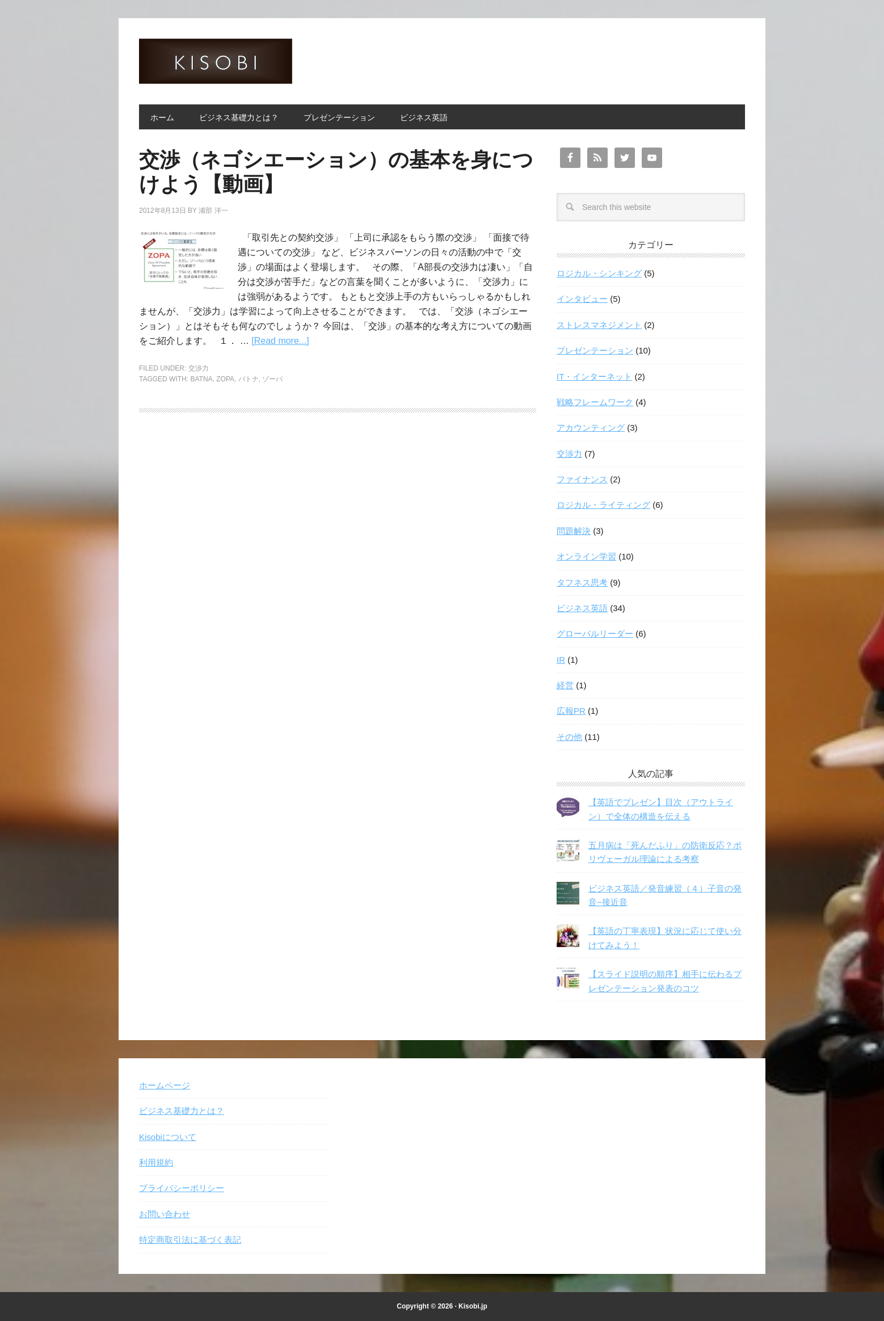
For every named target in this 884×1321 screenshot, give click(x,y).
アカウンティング (591, 427)
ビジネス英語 (582, 608)
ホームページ (164, 1085)
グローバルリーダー (595, 633)
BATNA (201, 379)
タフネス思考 (582, 582)
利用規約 (156, 1162)
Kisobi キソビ (215, 61)
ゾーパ (272, 379)
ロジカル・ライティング (603, 505)
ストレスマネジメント (599, 325)
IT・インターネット (594, 376)
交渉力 (198, 368)
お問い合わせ (164, 1214)
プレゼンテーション (595, 350)
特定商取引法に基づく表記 (190, 1239)
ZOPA (225, 379)
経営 (565, 685)
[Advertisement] (337, 519)
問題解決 (574, 531)
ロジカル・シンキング (599, 273)
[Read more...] (280, 341)
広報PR (571, 711)
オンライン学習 (586, 556)
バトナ (248, 379)
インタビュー (582, 299)
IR (561, 659)
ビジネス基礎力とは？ (181, 1111)
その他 (569, 737)
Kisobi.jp (472, 1306)
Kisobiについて (167, 1137)
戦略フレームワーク (595, 402)
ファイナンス (582, 479)
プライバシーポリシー (181, 1188)
